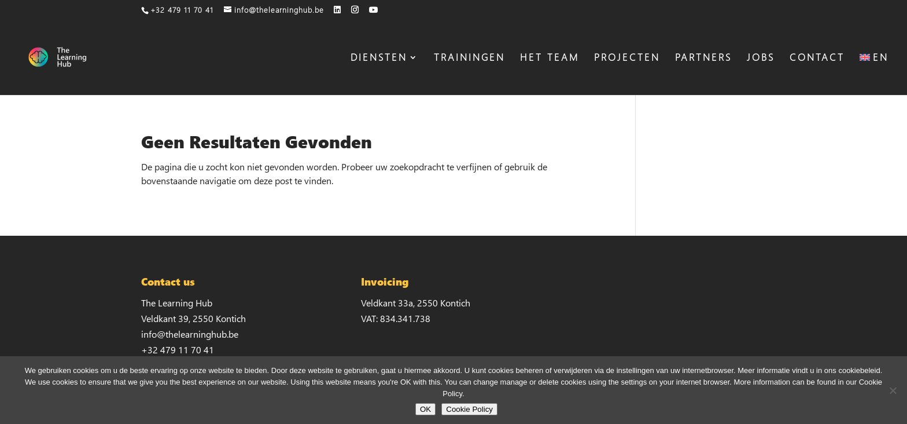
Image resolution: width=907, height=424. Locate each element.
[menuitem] (874, 74)
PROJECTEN (627, 58)
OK (425, 409)
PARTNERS (703, 58)
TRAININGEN (469, 58)
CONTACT (817, 58)
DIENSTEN (379, 58)
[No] (892, 390)
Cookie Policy (469, 409)
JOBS (761, 58)
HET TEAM (549, 58)
